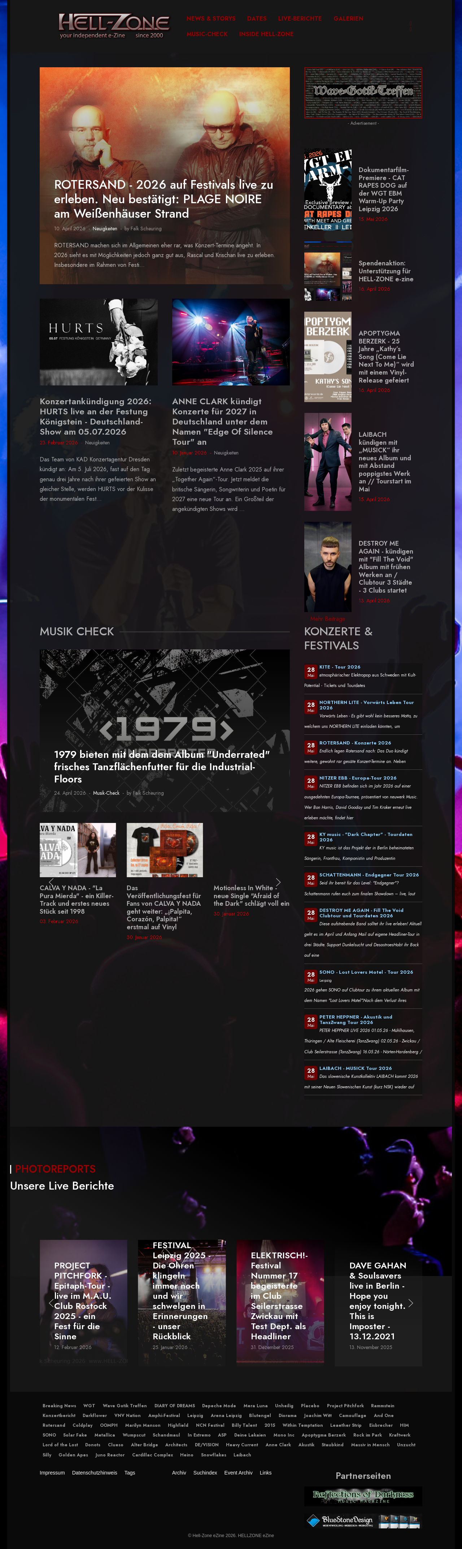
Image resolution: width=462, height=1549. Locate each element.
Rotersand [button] (54, 1425)
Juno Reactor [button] (110, 1455)
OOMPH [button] (109, 1425)
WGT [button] (89, 1406)
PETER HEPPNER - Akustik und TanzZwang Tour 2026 (355, 1020)
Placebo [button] (310, 1406)
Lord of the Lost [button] (60, 1445)
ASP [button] (222, 1435)
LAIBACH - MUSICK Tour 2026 (355, 1068)
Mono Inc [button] (284, 1435)
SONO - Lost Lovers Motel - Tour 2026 (366, 972)
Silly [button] (47, 1455)
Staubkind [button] (333, 1445)
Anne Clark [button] (278, 1445)
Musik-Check (106, 793)
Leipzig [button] (195, 1415)
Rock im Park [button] (367, 1435)
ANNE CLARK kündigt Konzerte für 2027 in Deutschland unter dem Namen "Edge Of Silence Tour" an (222, 421)
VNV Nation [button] (127, 1415)
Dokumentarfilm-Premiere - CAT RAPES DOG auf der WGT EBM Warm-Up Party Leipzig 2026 (384, 189)
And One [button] (384, 1415)
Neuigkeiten (105, 228)
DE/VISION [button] (207, 1445)
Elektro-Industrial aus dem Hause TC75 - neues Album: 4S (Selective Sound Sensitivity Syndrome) (77, 903)
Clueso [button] (115, 1445)
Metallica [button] (105, 1435)
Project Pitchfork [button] (345, 1406)
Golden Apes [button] (73, 1455)
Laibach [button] (242, 1455)
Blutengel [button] (260, 1415)
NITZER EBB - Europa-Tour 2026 (358, 777)
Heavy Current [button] (242, 1445)
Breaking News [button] (59, 1406)
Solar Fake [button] (75, 1435)
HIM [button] (404, 1425)
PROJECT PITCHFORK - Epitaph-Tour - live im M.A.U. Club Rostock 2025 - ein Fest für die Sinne (181, 1301)
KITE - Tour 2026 (340, 666)
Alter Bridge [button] (144, 1445)
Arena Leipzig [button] (226, 1415)
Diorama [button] (288, 1415)
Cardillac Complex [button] (152, 1455)
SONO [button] (49, 1435)
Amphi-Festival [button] (164, 1415)
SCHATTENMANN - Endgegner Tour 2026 (369, 874)
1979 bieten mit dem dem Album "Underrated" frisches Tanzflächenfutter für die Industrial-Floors (162, 766)
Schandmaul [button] (166, 1435)
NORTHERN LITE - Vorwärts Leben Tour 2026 (366, 705)
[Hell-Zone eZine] (114, 26)
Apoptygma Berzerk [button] (324, 1435)
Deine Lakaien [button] (250, 1435)
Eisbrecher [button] (381, 1425)
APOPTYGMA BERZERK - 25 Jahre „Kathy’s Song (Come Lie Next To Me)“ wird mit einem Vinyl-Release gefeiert (386, 357)
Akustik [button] (306, 1445)
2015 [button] (270, 1425)
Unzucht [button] (406, 1445)
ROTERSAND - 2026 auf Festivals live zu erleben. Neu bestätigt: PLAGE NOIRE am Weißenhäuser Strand (163, 199)
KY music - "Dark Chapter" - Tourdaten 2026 (366, 837)
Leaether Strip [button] (346, 1425)
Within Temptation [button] (303, 1425)
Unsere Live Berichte (62, 1185)
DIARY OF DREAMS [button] (174, 1406)
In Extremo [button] (199, 1435)
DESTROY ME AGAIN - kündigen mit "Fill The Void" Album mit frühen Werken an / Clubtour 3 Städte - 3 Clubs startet (386, 567)
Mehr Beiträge (327, 619)
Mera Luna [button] (256, 1406)
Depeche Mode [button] (219, 1406)
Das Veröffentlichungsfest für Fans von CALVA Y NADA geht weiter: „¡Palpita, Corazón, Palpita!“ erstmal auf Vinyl (251, 907)
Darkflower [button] (95, 1415)
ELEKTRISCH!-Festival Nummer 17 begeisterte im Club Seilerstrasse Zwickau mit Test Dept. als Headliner (377, 1296)
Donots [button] (92, 1445)
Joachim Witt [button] (318, 1415)
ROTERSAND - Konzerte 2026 (355, 742)
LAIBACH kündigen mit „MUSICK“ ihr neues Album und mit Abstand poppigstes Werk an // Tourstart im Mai (385, 462)
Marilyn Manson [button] (143, 1425)
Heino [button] (186, 1455)
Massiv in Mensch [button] (370, 1445)
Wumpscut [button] (134, 1435)
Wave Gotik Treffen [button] (125, 1406)
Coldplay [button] (82, 1425)
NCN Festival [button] (210, 1425)
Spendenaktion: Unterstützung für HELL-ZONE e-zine (386, 271)
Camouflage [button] (352, 1415)
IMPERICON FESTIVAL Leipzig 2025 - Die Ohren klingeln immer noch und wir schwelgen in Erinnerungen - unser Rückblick (280, 1286)
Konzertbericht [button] (59, 1415)
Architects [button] (176, 1445)
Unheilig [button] (284, 1406)
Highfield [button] (178, 1425)
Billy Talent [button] (244, 1425)
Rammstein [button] (383, 1406)
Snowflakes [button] (213, 1455)
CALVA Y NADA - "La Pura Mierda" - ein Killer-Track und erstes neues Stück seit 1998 (164, 899)
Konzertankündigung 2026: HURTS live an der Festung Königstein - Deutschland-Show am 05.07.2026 (96, 416)
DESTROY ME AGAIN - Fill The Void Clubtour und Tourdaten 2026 (361, 913)
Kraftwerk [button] (399, 1435)
